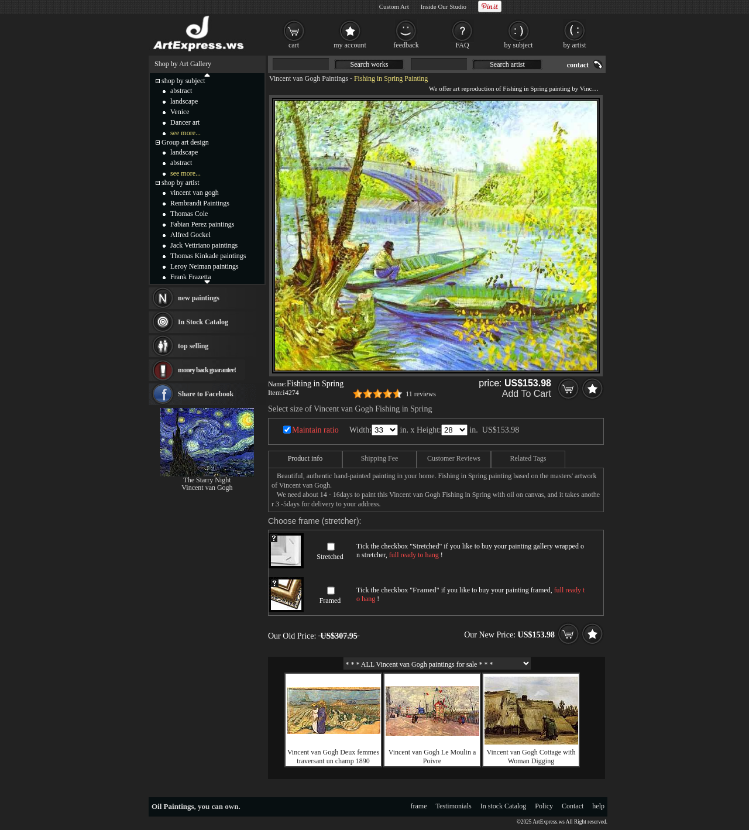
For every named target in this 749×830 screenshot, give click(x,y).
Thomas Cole (189, 214)
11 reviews (421, 394)
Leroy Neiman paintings (204, 266)
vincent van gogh (194, 192)
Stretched (330, 557)
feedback (405, 45)
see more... (185, 133)
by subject (518, 45)
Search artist (507, 64)
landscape (184, 101)
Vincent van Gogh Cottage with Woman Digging (531, 756)
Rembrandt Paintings (199, 203)
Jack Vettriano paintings (204, 245)
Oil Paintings (173, 806)
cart (293, 45)
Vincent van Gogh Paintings (308, 78)
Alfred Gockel (190, 235)
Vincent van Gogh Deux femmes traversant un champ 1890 (333, 756)
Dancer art (185, 122)
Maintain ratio (315, 430)
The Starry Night (207, 480)
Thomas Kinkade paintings (208, 256)
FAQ (462, 45)
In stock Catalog (503, 806)
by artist (575, 45)
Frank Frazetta (190, 277)
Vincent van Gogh (206, 487)
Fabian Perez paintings (202, 224)
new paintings (198, 298)
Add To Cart (526, 394)
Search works (370, 64)
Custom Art (394, 6)
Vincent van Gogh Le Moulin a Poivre (432, 756)
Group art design (185, 142)
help (598, 806)
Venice (180, 112)
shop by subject (183, 81)
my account (350, 45)
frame (419, 806)
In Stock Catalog (203, 322)
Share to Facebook (205, 394)
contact (578, 65)
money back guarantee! (207, 370)
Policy (544, 806)
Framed (330, 600)
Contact (572, 806)
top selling (193, 346)
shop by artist (181, 183)
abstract (181, 91)
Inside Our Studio (443, 6)
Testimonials (454, 806)
